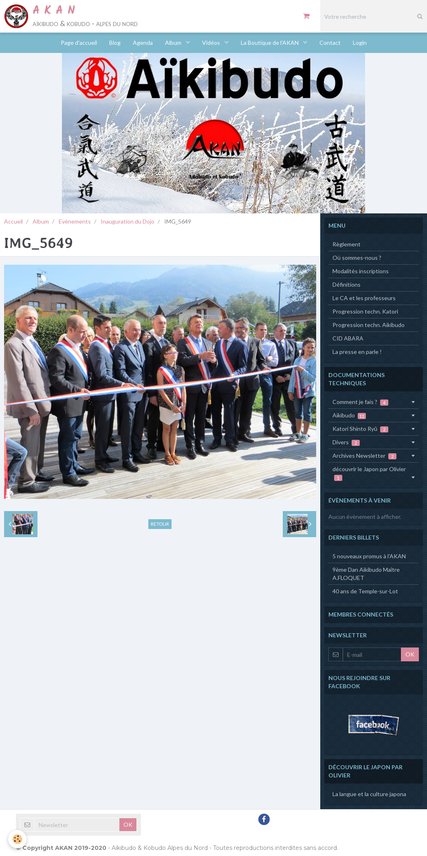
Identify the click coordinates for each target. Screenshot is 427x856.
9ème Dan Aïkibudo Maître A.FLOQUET (366, 573)
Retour (160, 524)
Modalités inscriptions (360, 271)
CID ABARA (347, 338)
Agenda (143, 42)
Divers (346, 442)
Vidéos (211, 42)
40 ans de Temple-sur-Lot (365, 591)
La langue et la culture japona (369, 793)
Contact (330, 42)
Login (360, 42)
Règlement (346, 244)
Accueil (13, 221)
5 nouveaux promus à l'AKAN (369, 556)
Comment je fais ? (360, 402)
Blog (115, 42)
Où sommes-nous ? (356, 257)
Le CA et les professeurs (364, 297)
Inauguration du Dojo (127, 221)
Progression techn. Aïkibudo (368, 324)
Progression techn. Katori (365, 311)
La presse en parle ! (357, 351)
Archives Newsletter (364, 455)
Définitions (346, 284)
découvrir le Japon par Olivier (369, 473)
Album (174, 42)
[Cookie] (17, 839)
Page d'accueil (79, 42)
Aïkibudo (349, 415)
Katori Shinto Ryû (360, 428)
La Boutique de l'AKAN (270, 42)
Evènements (75, 221)
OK (409, 654)
